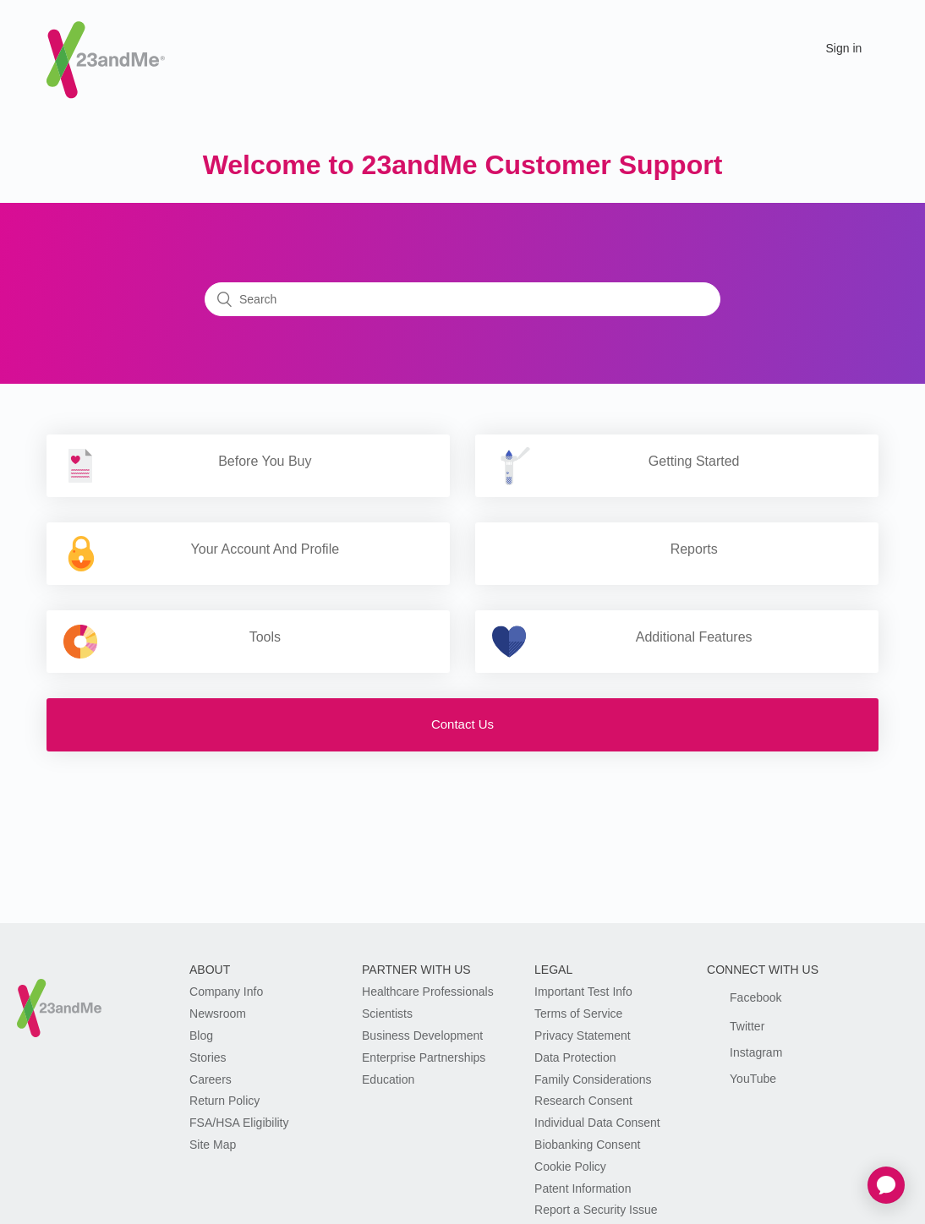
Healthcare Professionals (428, 991)
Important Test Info (583, 991)
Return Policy (224, 1100)
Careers (210, 1079)
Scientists (387, 1013)
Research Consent (583, 1100)
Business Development (422, 1035)
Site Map (212, 1144)
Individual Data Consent (597, 1122)
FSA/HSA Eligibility (238, 1122)
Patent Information (582, 1188)
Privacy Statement (582, 1035)
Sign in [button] (844, 48)
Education (388, 1079)
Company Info (226, 991)
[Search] (462, 299)
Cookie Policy (570, 1166)
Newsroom (217, 1013)
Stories (208, 1057)
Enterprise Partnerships (423, 1057)
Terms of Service (578, 1013)
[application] (886, 1185)
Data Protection (575, 1057)
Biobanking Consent (587, 1144)
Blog (201, 1035)
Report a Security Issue (596, 1209)
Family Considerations (593, 1079)
